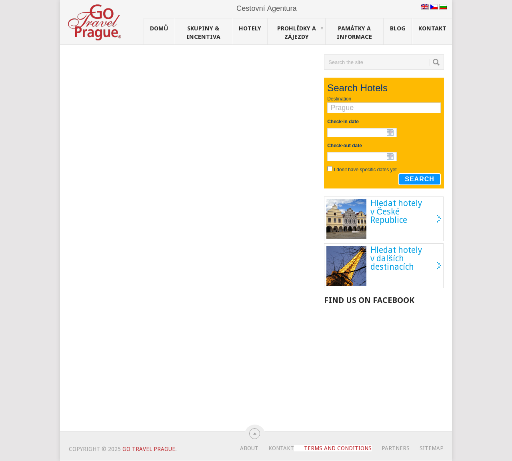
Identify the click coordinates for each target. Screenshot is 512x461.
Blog (398, 28)
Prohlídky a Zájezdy (300, 32)
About (249, 448)
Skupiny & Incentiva (203, 32)
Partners (396, 448)
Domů (159, 28)
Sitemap (432, 448)
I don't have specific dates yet (365, 169)
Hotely (250, 28)
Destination (339, 99)
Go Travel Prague (148, 449)
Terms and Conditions (338, 448)
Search (419, 179)
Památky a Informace (354, 32)
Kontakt (432, 28)
